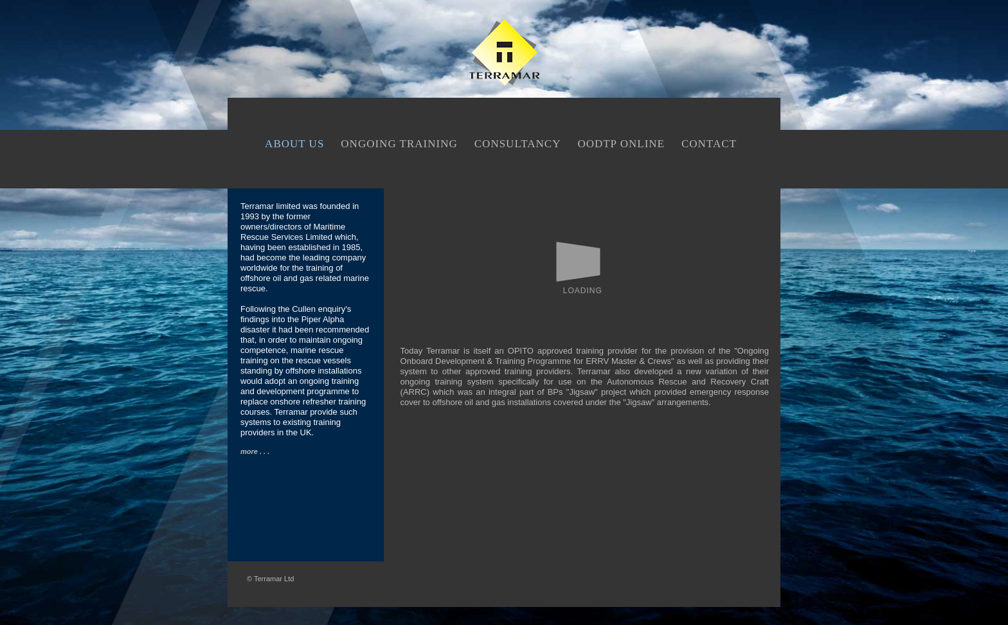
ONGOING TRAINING (399, 144)
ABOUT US (294, 144)
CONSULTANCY (517, 144)
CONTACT (709, 144)
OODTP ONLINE (621, 144)
